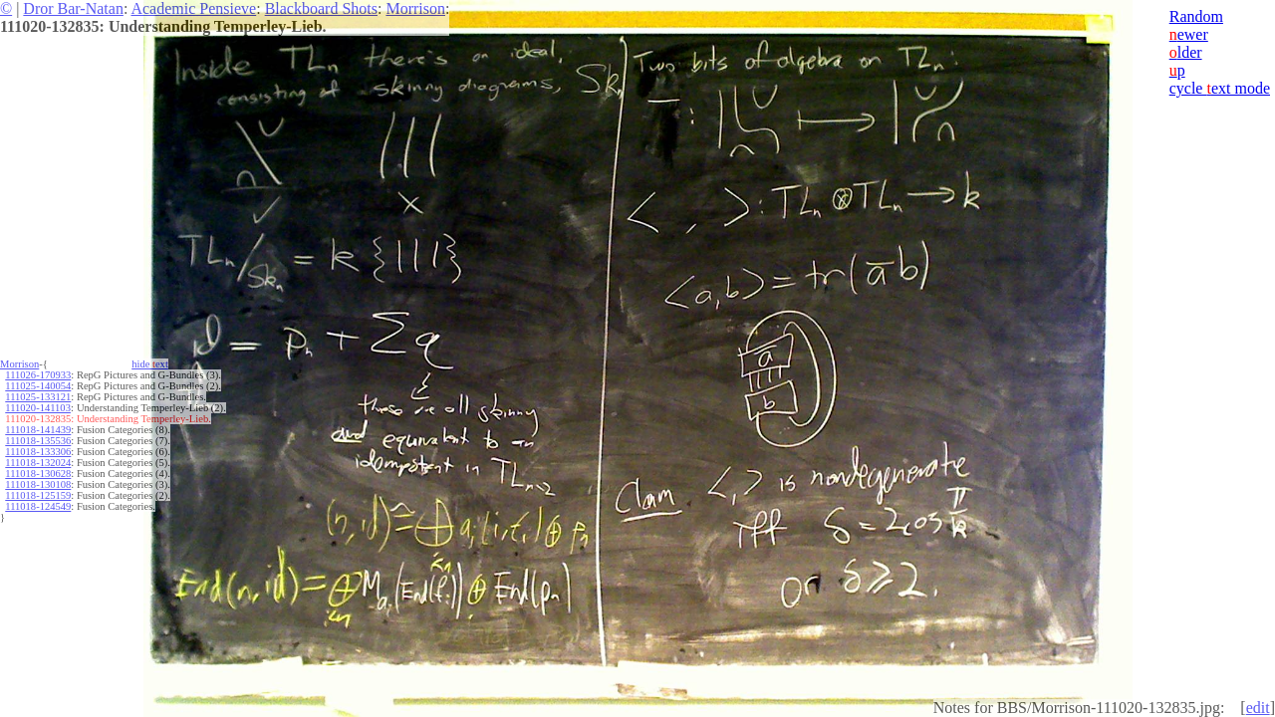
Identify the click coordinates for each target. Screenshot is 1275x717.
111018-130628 (38, 473)
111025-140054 (38, 385)
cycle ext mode (1219, 88)
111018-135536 (38, 440)
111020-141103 (38, 407)
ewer (1188, 34)
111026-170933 (38, 374)
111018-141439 (38, 429)
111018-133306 (38, 451)
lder (1185, 52)
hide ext (149, 363)
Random (1196, 16)
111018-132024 (38, 462)
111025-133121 (38, 396)
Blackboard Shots (321, 8)
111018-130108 (38, 484)
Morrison (415, 8)
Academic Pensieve (193, 8)
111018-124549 (38, 506)
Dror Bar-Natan (73, 8)
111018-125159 (38, 495)
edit (1258, 707)
